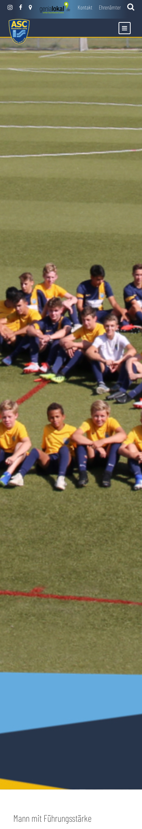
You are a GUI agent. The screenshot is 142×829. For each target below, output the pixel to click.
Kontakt (85, 7)
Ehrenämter (110, 7)
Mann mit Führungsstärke (52, 818)
